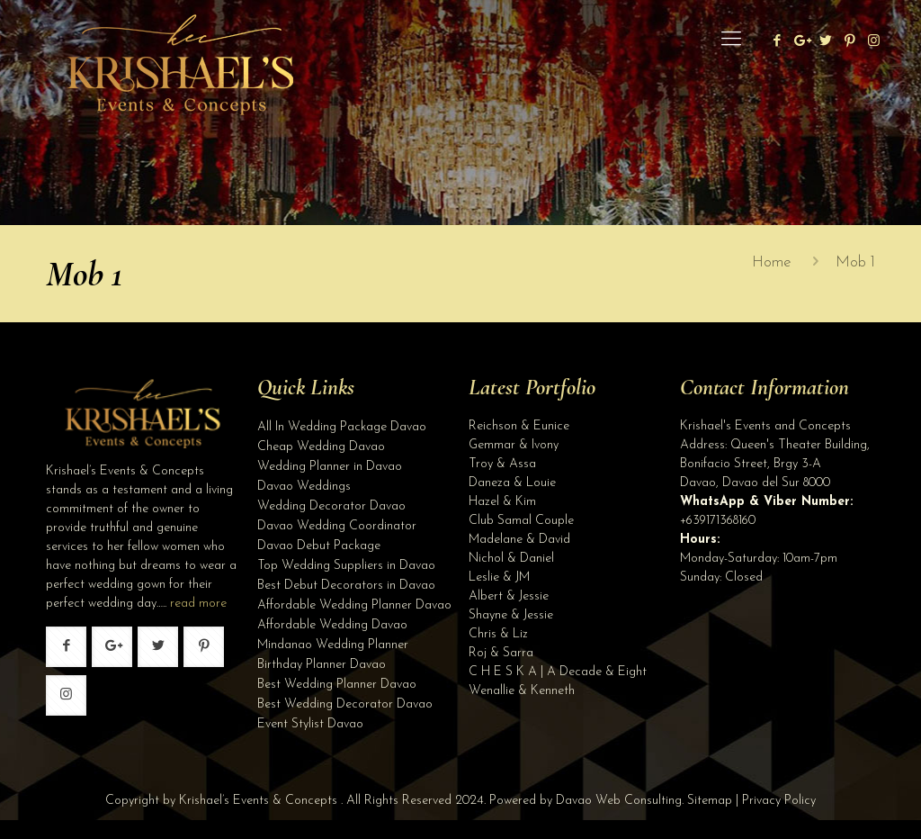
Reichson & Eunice (519, 426)
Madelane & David (519, 539)
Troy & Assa (502, 464)
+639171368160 (718, 521)
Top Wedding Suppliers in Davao (346, 566)
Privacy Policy (779, 800)
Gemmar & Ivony (514, 445)
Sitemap (709, 800)
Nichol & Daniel (511, 558)
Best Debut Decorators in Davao (346, 585)
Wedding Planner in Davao (329, 467)
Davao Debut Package (318, 546)
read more (198, 603)
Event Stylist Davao (310, 724)
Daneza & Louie (512, 483)
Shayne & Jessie (511, 615)
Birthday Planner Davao (321, 665)
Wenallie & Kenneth (522, 691)
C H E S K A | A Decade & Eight (558, 672)
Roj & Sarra (501, 653)
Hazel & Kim (502, 502)
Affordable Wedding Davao (332, 625)
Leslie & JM (499, 577)
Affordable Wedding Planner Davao (354, 605)
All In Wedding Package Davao (341, 427)
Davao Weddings (304, 486)
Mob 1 (855, 262)
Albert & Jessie (509, 596)
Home (771, 262)
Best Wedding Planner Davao (336, 684)
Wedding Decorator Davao (331, 506)
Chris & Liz (498, 634)
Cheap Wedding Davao (321, 447)
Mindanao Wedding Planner (332, 645)
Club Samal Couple (521, 521)
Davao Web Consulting (619, 800)
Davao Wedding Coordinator (336, 526)
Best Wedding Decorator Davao (345, 704)
